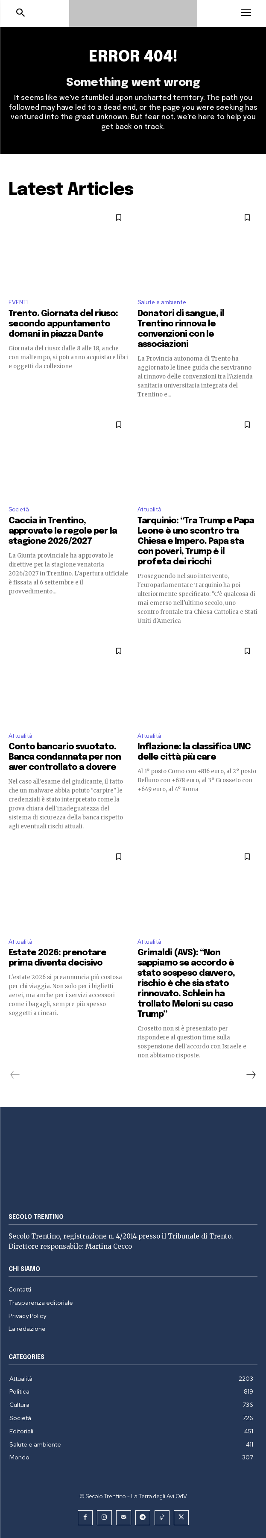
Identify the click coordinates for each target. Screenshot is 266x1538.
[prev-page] (15, 1074)
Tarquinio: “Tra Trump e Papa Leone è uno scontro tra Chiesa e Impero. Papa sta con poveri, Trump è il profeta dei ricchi (195, 541)
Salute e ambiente (161, 302)
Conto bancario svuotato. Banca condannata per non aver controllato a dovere (65, 757)
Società (19, 509)
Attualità (149, 509)
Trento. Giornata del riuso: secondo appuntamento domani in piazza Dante (63, 324)
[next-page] (250, 1074)
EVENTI (19, 302)
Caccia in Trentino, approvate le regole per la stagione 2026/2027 (63, 531)
